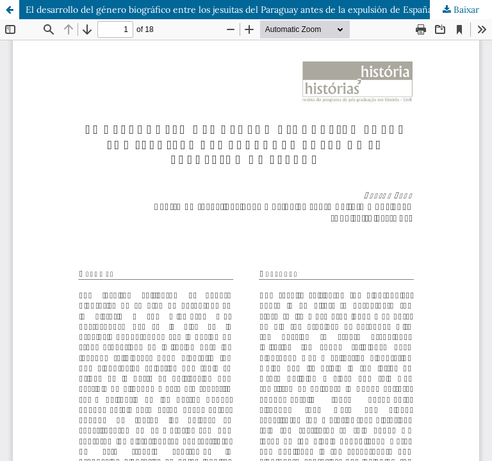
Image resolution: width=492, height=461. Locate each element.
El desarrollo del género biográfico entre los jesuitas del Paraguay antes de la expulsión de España (229, 9)
